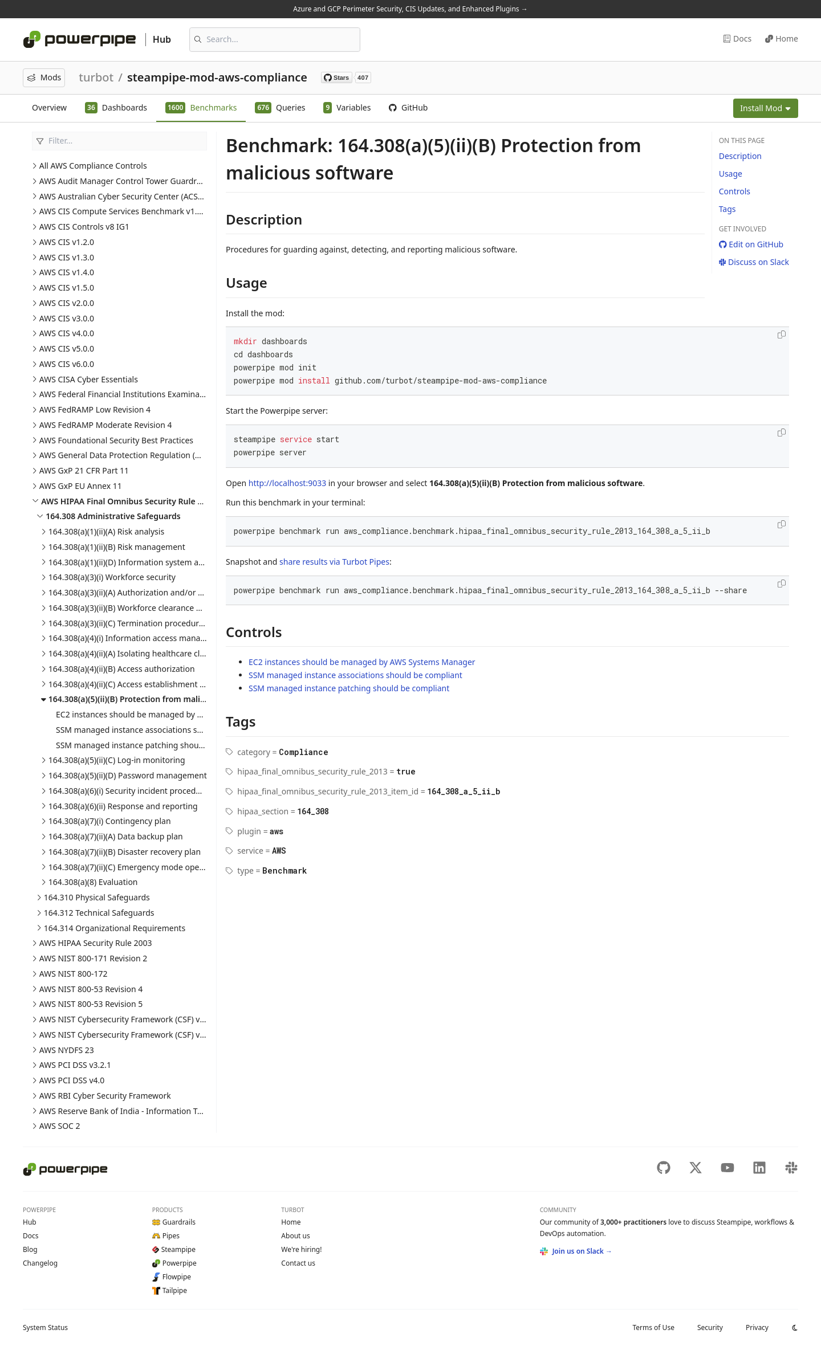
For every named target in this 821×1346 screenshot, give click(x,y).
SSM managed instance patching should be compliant (156, 745)
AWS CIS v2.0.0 (66, 302)
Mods (44, 77)
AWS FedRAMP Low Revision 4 (95, 409)
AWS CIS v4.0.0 (66, 333)
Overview (49, 107)
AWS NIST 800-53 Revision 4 (91, 989)
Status (45, 1327)
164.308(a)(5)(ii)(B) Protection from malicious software (152, 699)
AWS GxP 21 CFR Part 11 (84, 470)
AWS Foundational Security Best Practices (116, 440)
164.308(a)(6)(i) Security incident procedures (130, 790)
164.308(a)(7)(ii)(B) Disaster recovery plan (124, 851)
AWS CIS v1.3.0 (66, 257)
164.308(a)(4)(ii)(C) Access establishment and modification (155, 684)
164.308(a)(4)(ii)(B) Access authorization (121, 668)
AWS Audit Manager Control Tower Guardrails (124, 181)
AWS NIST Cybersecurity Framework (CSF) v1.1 (125, 1019)
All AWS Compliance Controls (93, 165)
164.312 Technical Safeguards (99, 912)
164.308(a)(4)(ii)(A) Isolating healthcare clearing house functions (167, 653)
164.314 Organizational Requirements (114, 928)
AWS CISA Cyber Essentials (88, 379)
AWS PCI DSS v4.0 (72, 1080)
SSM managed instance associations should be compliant (163, 729)
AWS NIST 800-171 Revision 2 (93, 958)
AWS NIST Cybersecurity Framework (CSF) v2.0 (125, 1034)
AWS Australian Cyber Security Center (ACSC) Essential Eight (150, 196)
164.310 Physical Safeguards (97, 897)
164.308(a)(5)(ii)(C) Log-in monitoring (116, 759)
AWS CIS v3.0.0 (66, 318)
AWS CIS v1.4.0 (66, 272)
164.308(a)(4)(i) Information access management (139, 638)
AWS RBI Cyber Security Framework (105, 1095)
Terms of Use (653, 1327)
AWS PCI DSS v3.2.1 (75, 1064)
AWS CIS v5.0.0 (66, 348)
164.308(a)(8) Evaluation (93, 881)
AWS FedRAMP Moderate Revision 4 (105, 424)
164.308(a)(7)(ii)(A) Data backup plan (115, 836)
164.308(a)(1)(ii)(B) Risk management (116, 546)
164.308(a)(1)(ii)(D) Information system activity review (147, 562)
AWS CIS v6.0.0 (66, 363)
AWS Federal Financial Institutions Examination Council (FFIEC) (155, 394)
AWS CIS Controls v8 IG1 (84, 226)
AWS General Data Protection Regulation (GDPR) (129, 455)
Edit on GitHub (751, 244)
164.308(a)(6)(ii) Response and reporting (123, 806)
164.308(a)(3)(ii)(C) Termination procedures (128, 623)
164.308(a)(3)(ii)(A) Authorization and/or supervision (144, 592)
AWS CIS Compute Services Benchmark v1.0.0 (123, 211)
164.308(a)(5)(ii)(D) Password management (127, 775)
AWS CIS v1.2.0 (66, 241)
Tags (727, 208)
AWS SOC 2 (59, 1125)
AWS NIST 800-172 (73, 973)
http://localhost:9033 (287, 483)
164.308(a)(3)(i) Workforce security (112, 577)
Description (740, 155)
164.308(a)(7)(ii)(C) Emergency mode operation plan (144, 867)
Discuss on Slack (754, 261)
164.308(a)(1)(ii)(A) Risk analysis (106, 531)
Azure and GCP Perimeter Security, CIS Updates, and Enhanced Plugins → (410, 9)
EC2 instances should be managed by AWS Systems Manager (169, 714)
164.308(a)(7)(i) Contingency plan (109, 820)
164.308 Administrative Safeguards (113, 516)
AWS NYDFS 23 (66, 1050)
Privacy (757, 1327)
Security (710, 1327)
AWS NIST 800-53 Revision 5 (91, 1003)
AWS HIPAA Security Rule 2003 (95, 942)
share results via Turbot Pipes (334, 561)
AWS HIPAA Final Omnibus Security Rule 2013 (128, 501)
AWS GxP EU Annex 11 (80, 485)
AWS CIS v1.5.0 (66, 287)
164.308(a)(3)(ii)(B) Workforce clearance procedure (141, 607)
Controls (734, 191)
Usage (730, 173)
